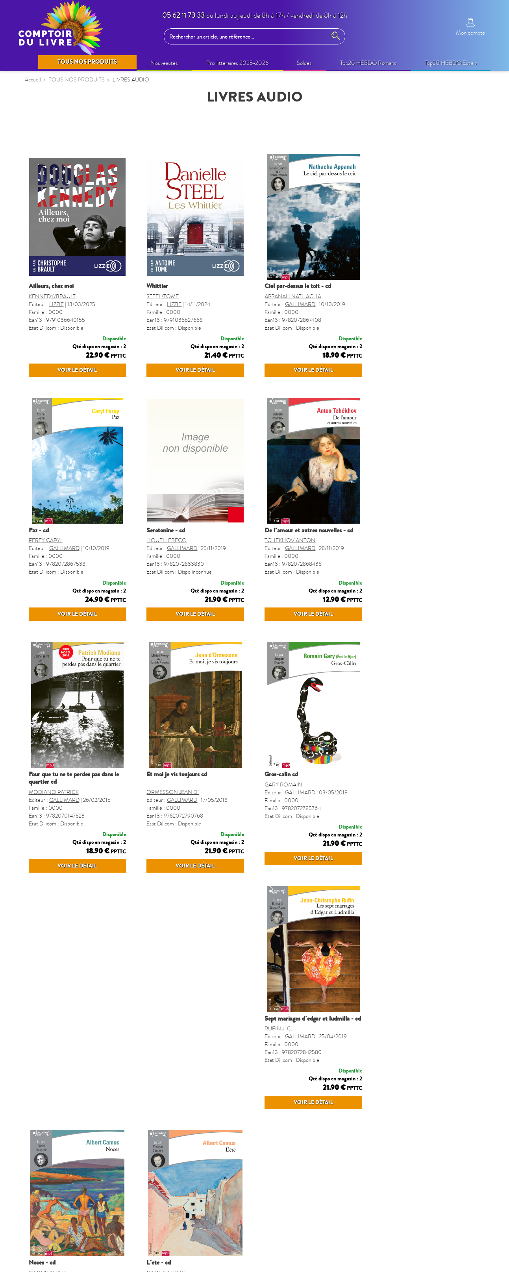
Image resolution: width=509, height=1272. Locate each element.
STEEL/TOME (281, 296)
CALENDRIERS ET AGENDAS (70, 473)
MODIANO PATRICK (172, 823)
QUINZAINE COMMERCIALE (70, 180)
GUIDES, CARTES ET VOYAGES (73, 504)
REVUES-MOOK (53, 458)
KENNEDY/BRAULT (170, 296)
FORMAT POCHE (54, 534)
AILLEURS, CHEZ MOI (169, 286)
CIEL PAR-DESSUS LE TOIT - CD (416, 286)
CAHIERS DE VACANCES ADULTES (65, 377)
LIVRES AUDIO (51, 318)
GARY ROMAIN (401, 823)
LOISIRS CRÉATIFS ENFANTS (71, 302)
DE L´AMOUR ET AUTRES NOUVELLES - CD (427, 545)
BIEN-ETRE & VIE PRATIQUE (70, 256)
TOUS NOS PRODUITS (63, 130)
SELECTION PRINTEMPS (64, 165)
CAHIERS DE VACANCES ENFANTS (65, 352)
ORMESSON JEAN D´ (291, 823)
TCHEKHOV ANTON (408, 555)
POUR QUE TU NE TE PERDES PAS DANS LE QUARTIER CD (192, 808)
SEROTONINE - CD (284, 545)
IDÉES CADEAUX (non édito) (69, 272)
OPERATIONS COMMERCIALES (74, 195)
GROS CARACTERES (59, 626)
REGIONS (43, 565)
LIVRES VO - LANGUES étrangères (77, 595)
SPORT (39, 610)
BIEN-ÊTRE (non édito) (60, 241)
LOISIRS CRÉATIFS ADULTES (70, 287)
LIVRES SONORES (56, 549)
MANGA (41, 412)
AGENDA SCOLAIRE (59, 488)
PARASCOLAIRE (53, 442)
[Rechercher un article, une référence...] (247, 36)
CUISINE (42, 580)
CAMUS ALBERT (284, 1082)
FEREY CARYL (164, 555)
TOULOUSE (46, 641)
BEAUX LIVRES (51, 211)
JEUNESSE (44, 333)
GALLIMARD (418, 304)
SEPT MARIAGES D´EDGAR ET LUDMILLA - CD (195, 1072)
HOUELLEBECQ (285, 555)
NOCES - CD (278, 1072)
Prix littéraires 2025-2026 (63, 226)
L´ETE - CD (395, 1072)
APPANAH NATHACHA (411, 296)
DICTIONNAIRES (54, 519)
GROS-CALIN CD (399, 805)
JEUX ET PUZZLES (55, 427)
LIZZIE (174, 304)
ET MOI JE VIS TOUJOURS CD (295, 805)
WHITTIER (275, 286)
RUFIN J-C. (160, 1082)
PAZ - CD (157, 545)
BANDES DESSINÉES (59, 397)
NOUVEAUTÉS (50, 149)
